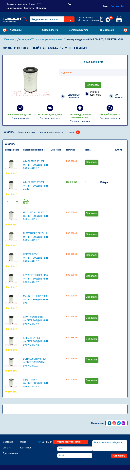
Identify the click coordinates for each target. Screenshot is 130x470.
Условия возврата (110, 118)
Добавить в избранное (70, 96)
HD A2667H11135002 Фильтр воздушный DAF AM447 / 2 (35, 216)
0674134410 (48, 442)
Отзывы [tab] (73, 132)
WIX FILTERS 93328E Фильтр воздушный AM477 (35, 186)
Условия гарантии (80, 121)
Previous (4, 30)
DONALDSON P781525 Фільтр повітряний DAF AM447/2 (35, 362)
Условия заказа (20, 118)
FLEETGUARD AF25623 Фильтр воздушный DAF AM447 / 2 (35, 237)
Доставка (8, 442)
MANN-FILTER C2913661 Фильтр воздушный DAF (36, 299)
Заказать (93, 85)
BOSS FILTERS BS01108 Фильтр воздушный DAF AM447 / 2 (35, 278)
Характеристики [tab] (26, 132)
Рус (112, 6)
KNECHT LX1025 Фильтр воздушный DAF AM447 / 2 (35, 341)
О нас (32, 4)
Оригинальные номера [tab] (51, 132)
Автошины (16, 30)
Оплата (7, 447)
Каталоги (41, 8)
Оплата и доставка (16, 4)
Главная (9, 39)
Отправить (119, 455)
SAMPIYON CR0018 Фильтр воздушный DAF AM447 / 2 (35, 320)
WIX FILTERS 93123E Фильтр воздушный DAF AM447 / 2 (35, 165)
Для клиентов (14, 8)
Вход (105, 6)
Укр (118, 6)
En (122, 6)
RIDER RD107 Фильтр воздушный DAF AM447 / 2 (35, 383)
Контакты (29, 8)
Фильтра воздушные (50, 39)
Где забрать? (116, 96)
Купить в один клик (93, 93)
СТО (39, 4)
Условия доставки (50, 118)
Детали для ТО (26, 39)
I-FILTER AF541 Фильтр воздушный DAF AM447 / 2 (35, 258)
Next (125, 30)
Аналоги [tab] (9, 131)
